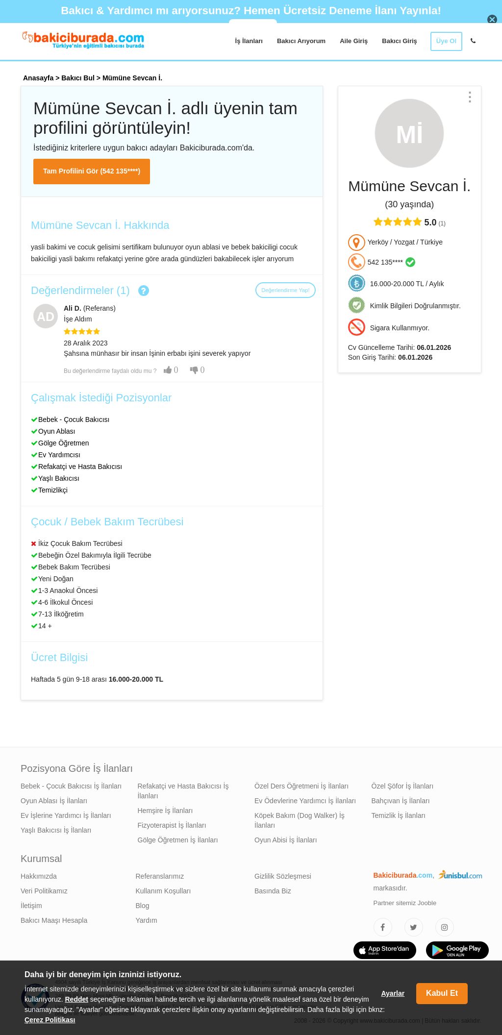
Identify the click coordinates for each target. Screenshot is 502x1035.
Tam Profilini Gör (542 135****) (91, 171)
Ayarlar (392, 993)
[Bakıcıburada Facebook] (383, 927)
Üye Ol (446, 41)
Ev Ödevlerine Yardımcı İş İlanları (305, 801)
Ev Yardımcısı (59, 455)
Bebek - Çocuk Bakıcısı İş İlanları (71, 786)
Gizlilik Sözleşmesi (282, 876)
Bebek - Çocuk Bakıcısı (74, 419)
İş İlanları (249, 41)
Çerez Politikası (50, 1020)
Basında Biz (272, 891)
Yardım (146, 920)
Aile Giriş (354, 41)
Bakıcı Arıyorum (301, 41)
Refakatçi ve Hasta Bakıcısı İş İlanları (183, 791)
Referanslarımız (160, 876)
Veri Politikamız (44, 891)
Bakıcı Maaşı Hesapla (54, 920)
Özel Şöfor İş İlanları (403, 786)
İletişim (31, 906)
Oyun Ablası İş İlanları (54, 801)
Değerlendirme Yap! (285, 290)
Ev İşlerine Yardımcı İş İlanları (66, 815)
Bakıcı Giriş (399, 41)
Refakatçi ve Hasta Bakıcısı (80, 466)
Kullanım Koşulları (163, 891)
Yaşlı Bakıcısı (58, 478)
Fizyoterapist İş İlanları (172, 825)
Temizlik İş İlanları (399, 815)
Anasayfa (38, 78)
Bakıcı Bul (78, 78)
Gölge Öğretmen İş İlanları (178, 840)
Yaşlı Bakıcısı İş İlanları (56, 830)
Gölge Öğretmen (63, 443)
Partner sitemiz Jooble (405, 903)
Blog (143, 906)
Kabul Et (442, 993)
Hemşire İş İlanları (165, 810)
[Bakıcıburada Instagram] (444, 927)
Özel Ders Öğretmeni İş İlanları (301, 786)
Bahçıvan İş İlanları (401, 801)
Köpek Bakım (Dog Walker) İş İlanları (299, 820)
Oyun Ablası (56, 431)
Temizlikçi (53, 490)
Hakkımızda (39, 876)
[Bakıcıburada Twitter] (413, 927)
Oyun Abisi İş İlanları (285, 840)
